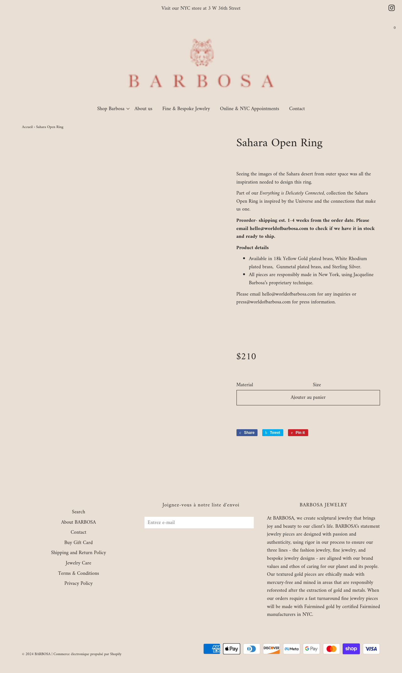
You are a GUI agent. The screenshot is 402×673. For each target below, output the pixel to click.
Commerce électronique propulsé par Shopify (87, 654)
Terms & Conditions (78, 574)
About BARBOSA (78, 523)
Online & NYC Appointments (249, 108)
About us (143, 108)
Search (78, 512)
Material (244, 385)
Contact (297, 108)
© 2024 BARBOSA (36, 654)
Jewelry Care (78, 563)
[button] (308, 415)
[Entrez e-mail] (199, 522)
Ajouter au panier (308, 397)
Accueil (27, 127)
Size (317, 385)
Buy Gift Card (78, 543)
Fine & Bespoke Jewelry (186, 108)
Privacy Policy (78, 584)
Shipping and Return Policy (78, 553)
